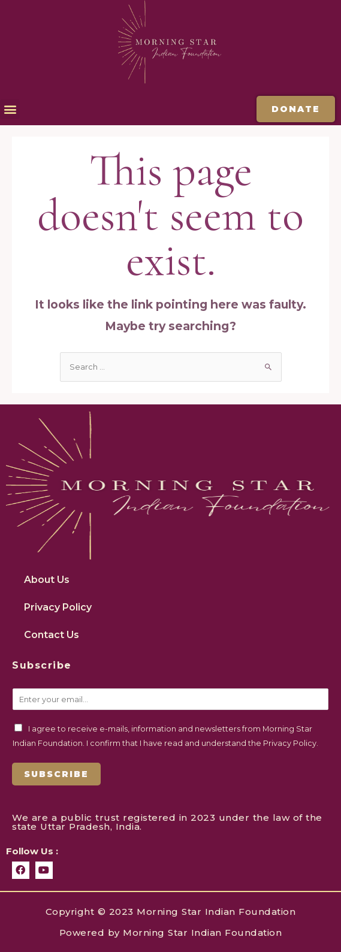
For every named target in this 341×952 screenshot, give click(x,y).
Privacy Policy (58, 607)
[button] (10, 109)
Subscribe (56, 774)
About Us (47, 579)
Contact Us (51, 634)
